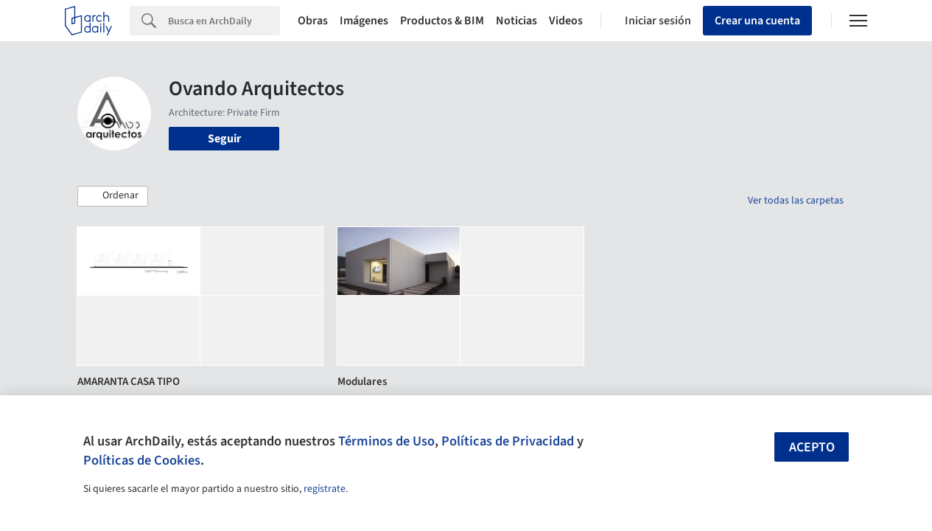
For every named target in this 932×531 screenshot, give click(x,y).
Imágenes (364, 21)
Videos (566, 21)
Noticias (516, 21)
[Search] (224, 20)
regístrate (325, 489)
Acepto (812, 447)
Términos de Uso (386, 441)
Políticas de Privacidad (507, 441)
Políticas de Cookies (141, 460)
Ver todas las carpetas (796, 200)
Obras (313, 21)
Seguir (224, 139)
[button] (112, 196)
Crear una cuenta (757, 21)
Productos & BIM (442, 21)
